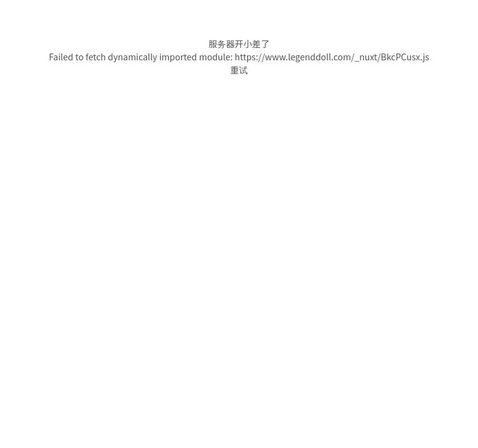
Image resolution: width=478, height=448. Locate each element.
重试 (239, 69)
